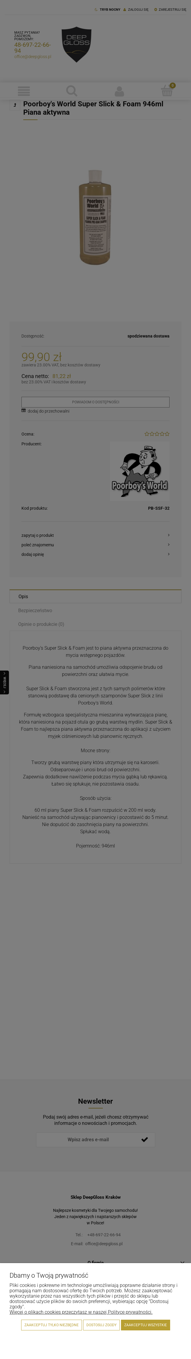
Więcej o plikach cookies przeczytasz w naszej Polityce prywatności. (81, 1312)
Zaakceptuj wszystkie (145, 1325)
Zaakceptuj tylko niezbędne (51, 1325)
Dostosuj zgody (101, 1325)
